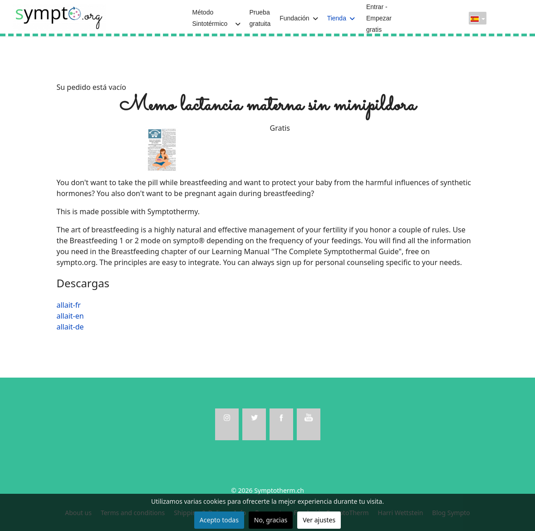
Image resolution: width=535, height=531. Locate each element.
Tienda (336, 18)
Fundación (294, 18)
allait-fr (69, 305)
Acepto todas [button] (219, 520)
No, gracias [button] (270, 520)
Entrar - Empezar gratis (379, 18)
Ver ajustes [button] (319, 520)
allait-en (70, 316)
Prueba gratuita (260, 18)
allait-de (70, 327)
